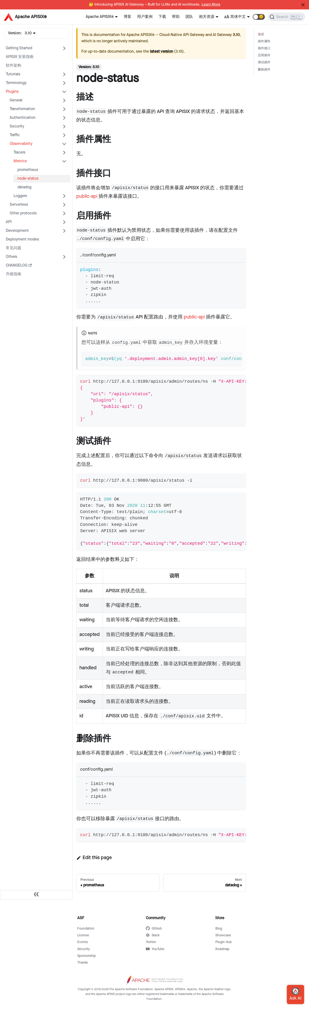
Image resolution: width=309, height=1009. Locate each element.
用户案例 (145, 16)
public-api (86, 196)
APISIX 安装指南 (20, 57)
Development (17, 230)
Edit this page (94, 858)
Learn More (211, 4)
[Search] (286, 17)
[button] (259, 17)
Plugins (12, 91)
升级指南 (13, 274)
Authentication (22, 117)
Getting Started (19, 48)
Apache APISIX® (100, 16)
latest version (161, 51)
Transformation (22, 109)
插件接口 (264, 48)
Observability (21, 143)
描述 (261, 34)
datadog (24, 187)
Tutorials (13, 74)
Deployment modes (22, 239)
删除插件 (264, 69)
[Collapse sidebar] (36, 895)
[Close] (303, 5)
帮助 (176, 16)
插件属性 (264, 41)
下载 (162, 16)
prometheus (27, 170)
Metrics (20, 161)
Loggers (20, 196)
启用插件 (264, 55)
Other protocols (23, 213)
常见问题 (13, 248)
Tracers (19, 152)
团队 (189, 16)
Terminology (16, 83)
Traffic (15, 135)
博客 (127, 16)
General (16, 100)
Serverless (19, 204)
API (9, 222)
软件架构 (13, 65)
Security (17, 126)
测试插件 (264, 62)
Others (11, 256)
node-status (27, 178)
